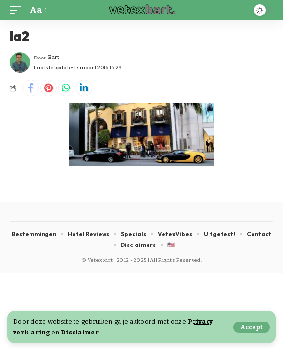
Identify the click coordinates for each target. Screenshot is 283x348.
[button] (251, 327)
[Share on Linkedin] (84, 88)
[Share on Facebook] (30, 88)
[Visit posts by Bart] (20, 62)
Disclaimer (80, 332)
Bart (53, 57)
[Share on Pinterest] (48, 88)
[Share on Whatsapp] (66, 88)
